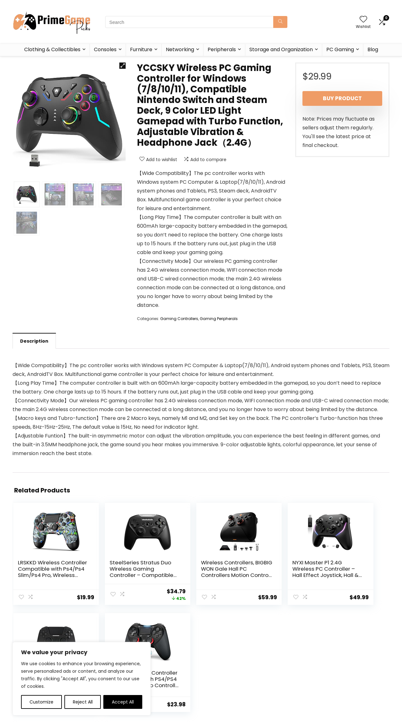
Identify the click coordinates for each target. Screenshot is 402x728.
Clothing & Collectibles (52, 49)
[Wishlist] (363, 19)
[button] (122, 65)
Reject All (83, 702)
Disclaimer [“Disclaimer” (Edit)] (214, 678)
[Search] (280, 22)
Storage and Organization (281, 49)
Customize (41, 702)
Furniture (141, 49)
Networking (180, 49)
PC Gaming (340, 49)
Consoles (105, 49)
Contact (151, 678)
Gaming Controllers (179, 318)
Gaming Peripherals (219, 318)
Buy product (342, 98)
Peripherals (222, 49)
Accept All (123, 702)
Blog (372, 49)
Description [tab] (34, 341)
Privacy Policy (218, 660)
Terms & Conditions (225, 669)
